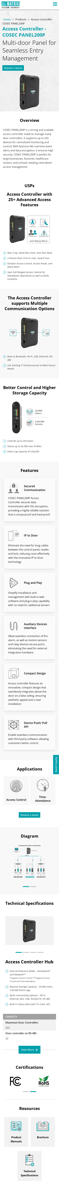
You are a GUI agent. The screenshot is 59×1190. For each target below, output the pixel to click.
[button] (26, 886)
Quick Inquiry (56, 764)
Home (7, 19)
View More (27, 1049)
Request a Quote (13, 67)
